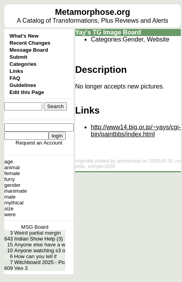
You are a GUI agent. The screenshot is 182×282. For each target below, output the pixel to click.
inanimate (15, 191)
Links (16, 71)
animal (12, 167)
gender (12, 185)
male (10, 197)
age (8, 161)
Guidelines (22, 85)
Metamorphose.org (92, 12)
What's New (23, 36)
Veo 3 (20, 268)
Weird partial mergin (37, 233)
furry (9, 179)
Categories (22, 64)
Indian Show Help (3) (38, 239)
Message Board (28, 50)
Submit (18, 57)
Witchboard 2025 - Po (39, 262)
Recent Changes (29, 43)
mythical (13, 203)
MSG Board (35, 227)
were (10, 214)
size (9, 209)
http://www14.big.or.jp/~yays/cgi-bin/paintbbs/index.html (136, 130)
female (12, 173)
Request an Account (39, 143)
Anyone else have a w (39, 245)
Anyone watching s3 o (39, 250)
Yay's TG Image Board (108, 32)
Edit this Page (26, 92)
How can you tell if (35, 256)
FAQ (14, 78)
